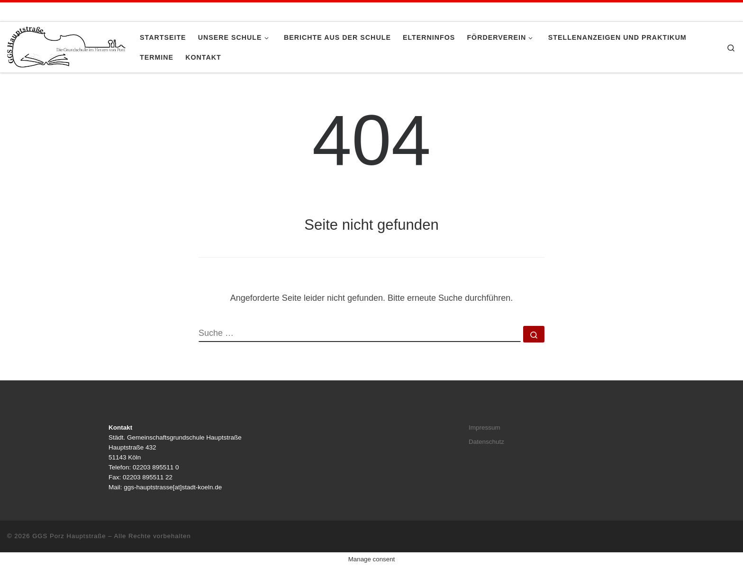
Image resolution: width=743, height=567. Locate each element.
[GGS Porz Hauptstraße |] (66, 45)
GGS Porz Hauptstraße (69, 536)
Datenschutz (486, 441)
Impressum (484, 427)
